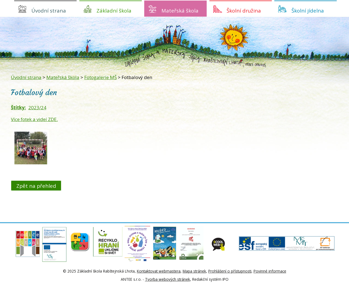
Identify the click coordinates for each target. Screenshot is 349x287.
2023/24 (37, 107)
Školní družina (244, 10)
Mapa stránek (194, 271)
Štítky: (18, 107)
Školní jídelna (307, 10)
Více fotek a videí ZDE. (34, 119)
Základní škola (114, 10)
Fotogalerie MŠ (100, 77)
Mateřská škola (179, 10)
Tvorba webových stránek (167, 279)
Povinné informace (270, 271)
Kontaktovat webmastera (158, 271)
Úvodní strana (48, 10)
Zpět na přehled (36, 185)
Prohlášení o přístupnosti (229, 271)
